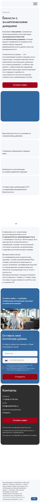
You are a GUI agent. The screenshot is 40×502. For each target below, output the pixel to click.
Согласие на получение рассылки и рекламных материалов (18, 432)
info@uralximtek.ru (10, 406)
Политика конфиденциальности (16, 427)
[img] (12, 3)
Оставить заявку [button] (20, 85)
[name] (19, 353)
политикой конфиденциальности (18, 370)
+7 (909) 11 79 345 (10, 399)
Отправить (20, 377)
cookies (20, 499)
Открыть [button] (6, 413)
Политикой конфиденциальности (13, 497)
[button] (20, 301)
